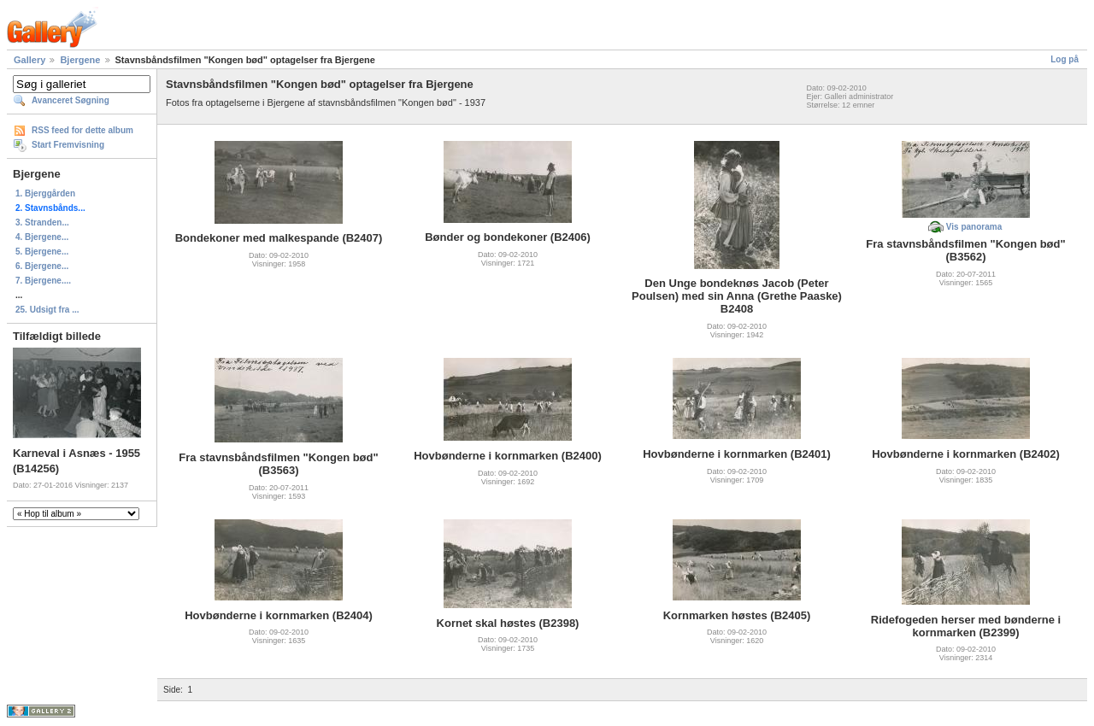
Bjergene (80, 60)
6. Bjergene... (41, 266)
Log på (1064, 59)
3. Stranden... (42, 222)
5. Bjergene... (41, 251)
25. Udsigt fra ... (47, 309)
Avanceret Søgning (70, 100)
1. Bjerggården (45, 193)
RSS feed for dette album (82, 130)
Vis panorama (974, 226)
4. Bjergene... (41, 237)
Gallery (29, 60)
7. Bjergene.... (43, 280)
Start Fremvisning (68, 144)
